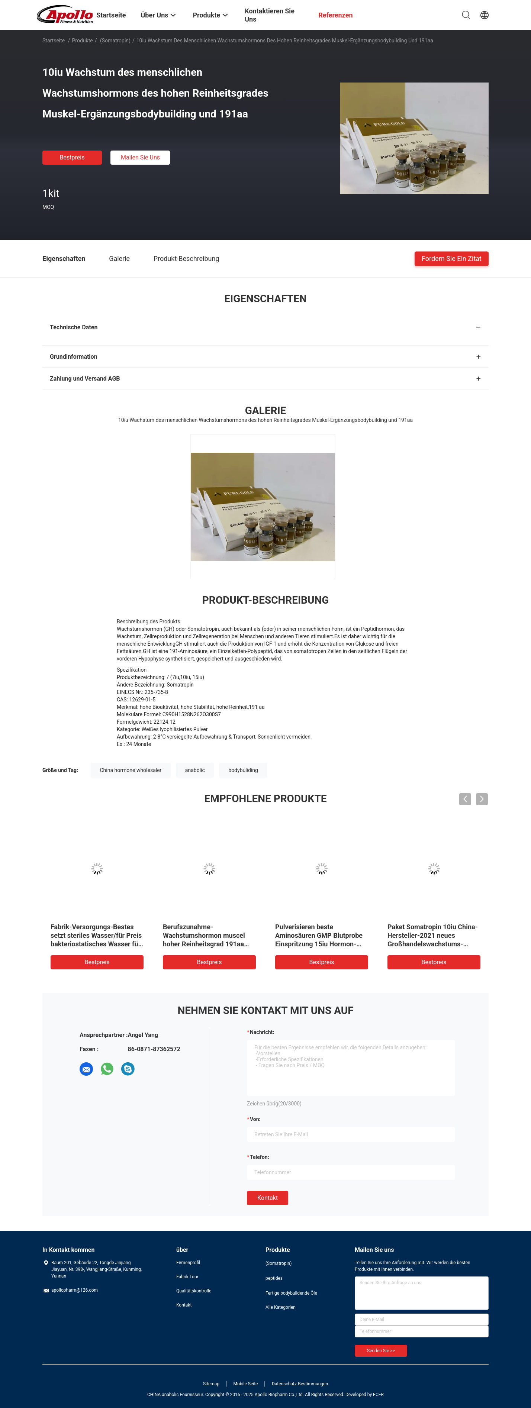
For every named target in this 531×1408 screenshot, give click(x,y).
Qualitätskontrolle (193, 1291)
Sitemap (211, 1383)
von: (255, 1119)
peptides (274, 1278)
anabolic (195, 770)
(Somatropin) (115, 40)
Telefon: (259, 1157)
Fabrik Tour (187, 1276)
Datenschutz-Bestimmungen (300, 1383)
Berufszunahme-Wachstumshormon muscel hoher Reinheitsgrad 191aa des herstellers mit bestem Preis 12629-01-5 (204, 944)
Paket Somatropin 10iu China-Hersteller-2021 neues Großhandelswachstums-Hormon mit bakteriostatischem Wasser (432, 944)
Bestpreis (72, 157)
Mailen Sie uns (140, 157)
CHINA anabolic (163, 1394)
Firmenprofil (188, 1262)
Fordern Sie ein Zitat (452, 258)
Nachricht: (262, 1032)
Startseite (53, 40)
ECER (378, 1394)
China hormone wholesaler (131, 770)
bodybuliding (243, 770)
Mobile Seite (246, 1383)
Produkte (82, 40)
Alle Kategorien (281, 1307)
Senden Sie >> (381, 1350)
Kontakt (267, 1197)
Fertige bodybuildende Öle (291, 1293)
